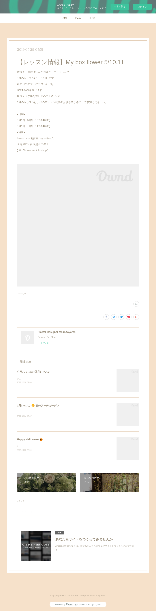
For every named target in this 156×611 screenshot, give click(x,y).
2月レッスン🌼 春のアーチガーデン (38, 405)
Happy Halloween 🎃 (30, 439)
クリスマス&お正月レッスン (33, 371)
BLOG (92, 18)
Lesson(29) (21, 294)
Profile (78, 18)
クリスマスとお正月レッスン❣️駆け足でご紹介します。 (45, 378)
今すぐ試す (120, 6)
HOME (64, 18)
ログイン (142, 6)
